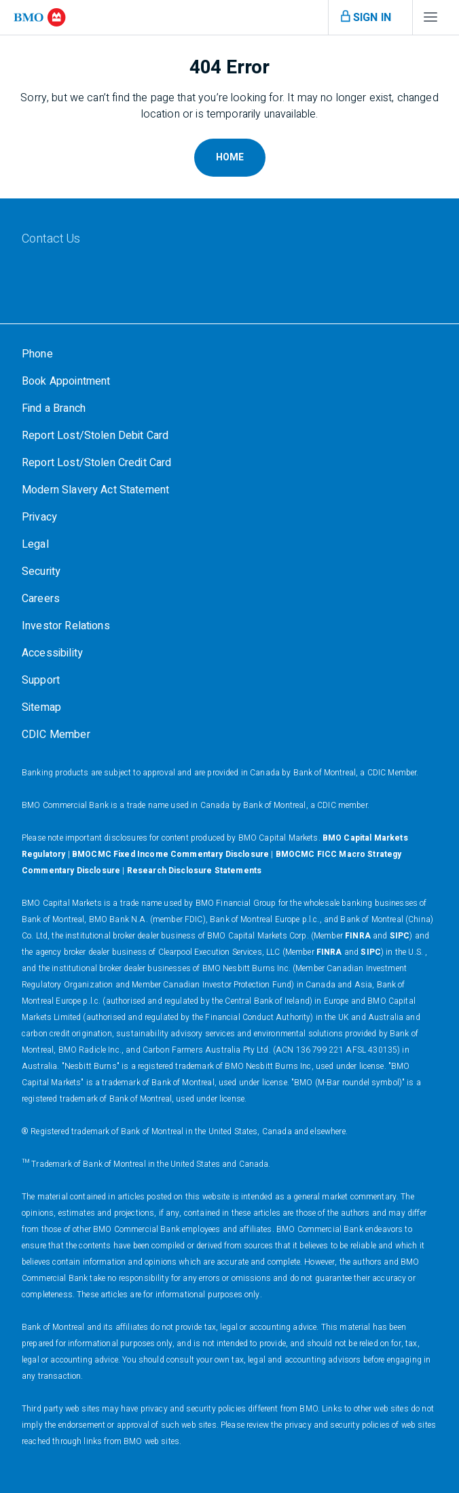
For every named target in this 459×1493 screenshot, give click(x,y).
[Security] (41, 571)
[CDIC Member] (56, 734)
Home (230, 157)
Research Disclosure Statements (194, 870)
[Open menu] (364, 18)
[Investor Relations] (66, 626)
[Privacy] (39, 517)
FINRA (358, 936)
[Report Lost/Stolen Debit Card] (95, 435)
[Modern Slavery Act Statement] (95, 490)
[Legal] (35, 544)
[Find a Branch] (54, 408)
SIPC (400, 936)
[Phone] (37, 354)
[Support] (41, 680)
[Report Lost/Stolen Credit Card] (97, 463)
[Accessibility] (52, 653)
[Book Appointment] (66, 381)
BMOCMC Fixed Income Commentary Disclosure (170, 854)
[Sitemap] (41, 707)
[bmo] (40, 17)
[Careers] (41, 599)
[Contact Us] (91, 239)
